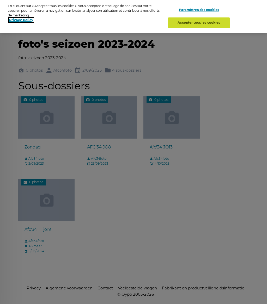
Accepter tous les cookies (199, 21)
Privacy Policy (21, 18)
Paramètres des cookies (199, 8)
